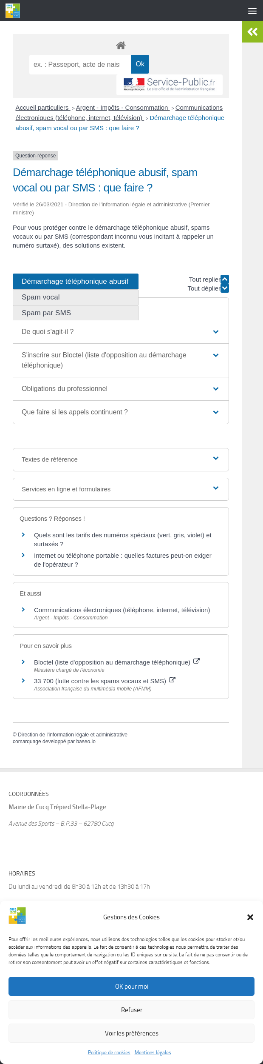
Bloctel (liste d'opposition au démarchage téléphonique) (117, 662)
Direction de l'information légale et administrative (72, 735)
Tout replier (209, 279)
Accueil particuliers (43, 107)
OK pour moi (131, 999)
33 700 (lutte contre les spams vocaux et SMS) (104, 681)
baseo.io (85, 742)
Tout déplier (208, 288)
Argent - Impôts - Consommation (123, 107)
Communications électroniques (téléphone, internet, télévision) (122, 609)
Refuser (131, 1023)
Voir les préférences (131, 1046)
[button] (250, 930)
